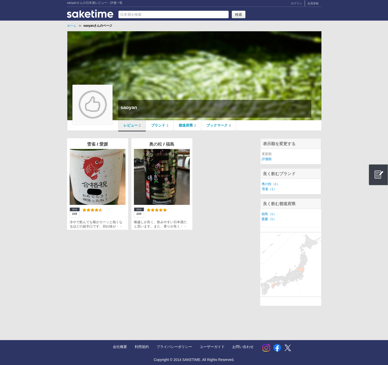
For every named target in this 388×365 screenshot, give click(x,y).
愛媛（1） (268, 219)
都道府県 (187, 125)
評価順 (267, 159)
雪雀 (92, 144)
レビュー (132, 125)
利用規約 (142, 347)
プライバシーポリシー (174, 347)
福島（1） (268, 214)
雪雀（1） (269, 189)
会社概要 (120, 347)
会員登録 (313, 3)
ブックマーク (218, 125)
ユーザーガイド (212, 347)
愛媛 (103, 144)
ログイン (296, 3)
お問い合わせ (243, 347)
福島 (170, 144)
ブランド (159, 125)
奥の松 (156, 144)
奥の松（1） (271, 184)
